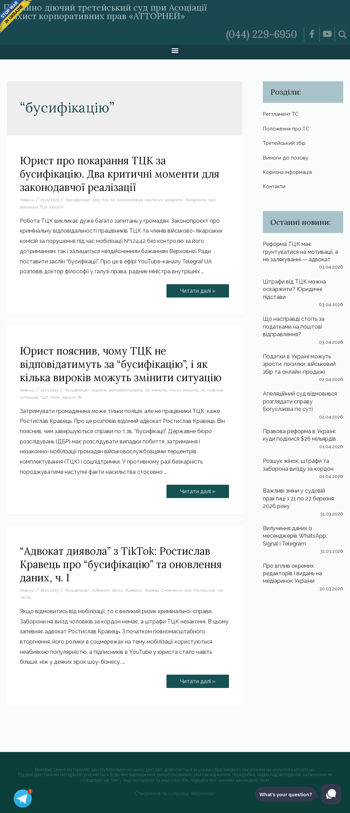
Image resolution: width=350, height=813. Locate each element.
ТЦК (44, 207)
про (211, 199)
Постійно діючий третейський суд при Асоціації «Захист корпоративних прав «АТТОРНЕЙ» (105, 12)
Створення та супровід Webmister (175, 793)
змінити (159, 390)
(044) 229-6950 (261, 34)
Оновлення (171, 590)
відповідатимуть (126, 390)
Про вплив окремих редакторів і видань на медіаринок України (292, 573)
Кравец (152, 590)
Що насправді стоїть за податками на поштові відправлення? (293, 327)
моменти (174, 199)
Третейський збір (285, 143)
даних (117, 590)
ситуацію (29, 397)
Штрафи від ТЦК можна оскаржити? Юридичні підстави (294, 289)
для (105, 199)
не (203, 390)
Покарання (195, 199)
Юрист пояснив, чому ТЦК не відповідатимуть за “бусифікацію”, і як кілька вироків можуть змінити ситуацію (120, 364)
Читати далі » (197, 289)
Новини (27, 199)
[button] (175, 50)
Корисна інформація (289, 172)
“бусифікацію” (78, 199)
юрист (56, 207)
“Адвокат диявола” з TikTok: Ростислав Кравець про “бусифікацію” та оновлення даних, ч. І (121, 564)
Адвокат (101, 590)
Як (80, 397)
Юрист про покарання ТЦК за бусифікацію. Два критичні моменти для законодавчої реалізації (119, 174)
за (112, 199)
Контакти (275, 186)
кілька (175, 390)
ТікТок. (26, 597)
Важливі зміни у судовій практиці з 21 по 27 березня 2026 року (298, 499)
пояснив (215, 390)
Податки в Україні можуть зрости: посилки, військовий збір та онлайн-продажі (299, 364)
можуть (191, 390)
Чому (55, 397)
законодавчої (130, 199)
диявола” (134, 590)
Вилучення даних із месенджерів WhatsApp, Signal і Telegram (295, 536)
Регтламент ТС (282, 114)
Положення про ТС (288, 128)
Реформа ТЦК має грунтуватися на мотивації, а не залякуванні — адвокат (300, 252)
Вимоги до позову (286, 157)
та (220, 590)
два (96, 199)
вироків (99, 390)
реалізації (29, 207)
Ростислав (204, 590)
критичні (154, 199)
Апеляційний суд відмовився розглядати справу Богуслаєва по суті (300, 402)
